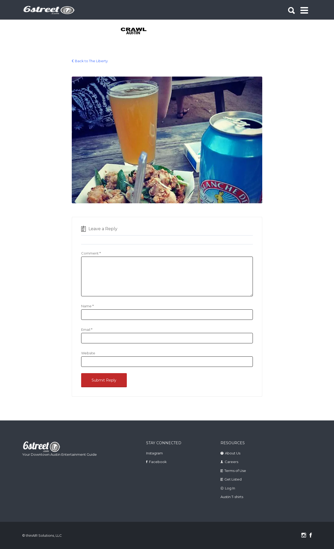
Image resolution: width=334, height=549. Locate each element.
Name (87, 306)
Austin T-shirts (231, 497)
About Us (232, 453)
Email (86, 329)
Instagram (154, 453)
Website (88, 353)
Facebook (158, 462)
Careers (231, 462)
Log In (230, 488)
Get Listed (233, 479)
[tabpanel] (137, 31)
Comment (91, 253)
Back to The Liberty (91, 61)
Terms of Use (235, 471)
